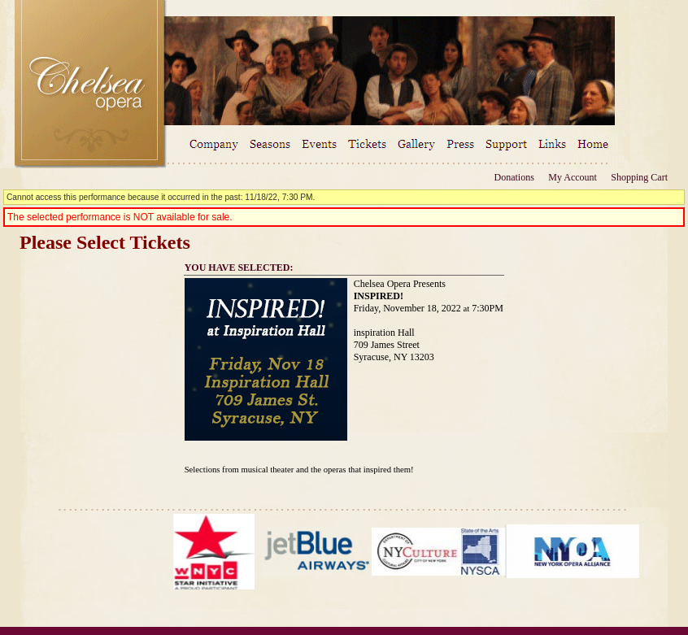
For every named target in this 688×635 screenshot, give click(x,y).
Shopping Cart (639, 177)
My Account (571, 177)
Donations (514, 177)
